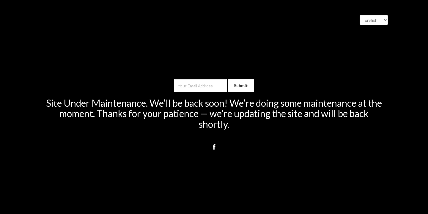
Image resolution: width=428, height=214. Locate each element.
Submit (241, 85)
